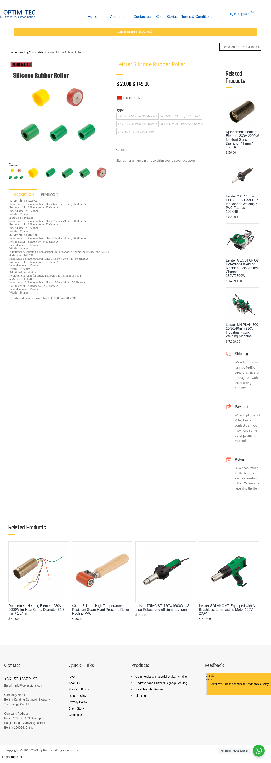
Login (5, 757)
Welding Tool (26, 52)
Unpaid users (210, 677)
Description (23, 194)
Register (16, 757)
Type (120, 110)
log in (232, 14)
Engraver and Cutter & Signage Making (161, 683)
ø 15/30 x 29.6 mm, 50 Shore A (182, 124)
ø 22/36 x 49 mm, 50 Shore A (181, 116)
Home (13, 52)
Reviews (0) (50, 194)
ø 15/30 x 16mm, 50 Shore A (137, 132)
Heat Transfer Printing (150, 689)
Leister (41, 52)
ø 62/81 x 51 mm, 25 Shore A (137, 116)
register (243, 14)
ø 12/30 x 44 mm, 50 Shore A (137, 124)
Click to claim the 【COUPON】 (135, 31)
